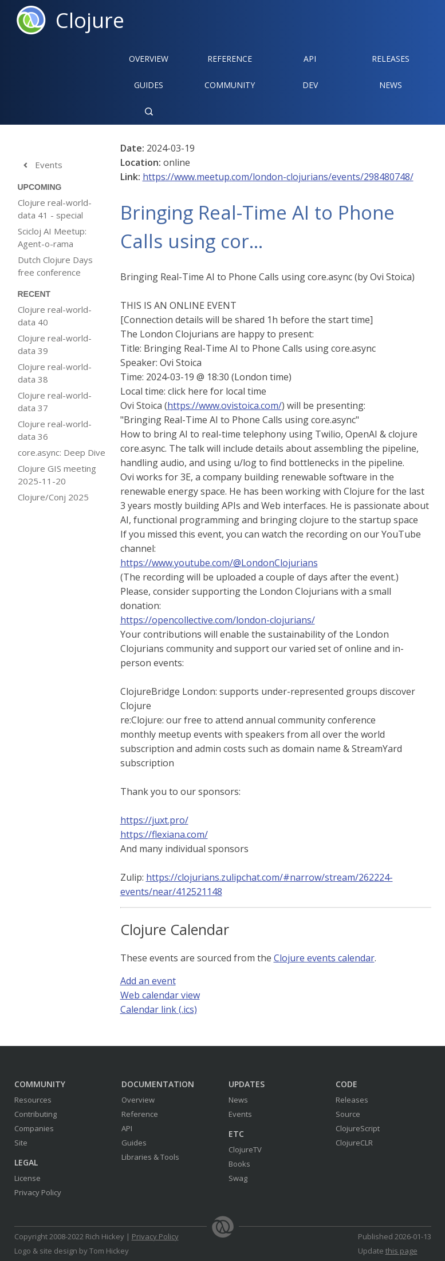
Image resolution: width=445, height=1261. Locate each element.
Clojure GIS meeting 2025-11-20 (57, 475)
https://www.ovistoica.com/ (224, 405)
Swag (238, 1178)
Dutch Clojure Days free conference (55, 266)
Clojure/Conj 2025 (53, 497)
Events (40, 165)
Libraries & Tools (150, 1157)
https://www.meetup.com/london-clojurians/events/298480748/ (278, 176)
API (310, 58)
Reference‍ (229, 58)
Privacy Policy (37, 1192)
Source (348, 1114)
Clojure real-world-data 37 (55, 401)
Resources (33, 1100)
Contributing (35, 1114)
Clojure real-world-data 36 (55, 430)
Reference (139, 1114)
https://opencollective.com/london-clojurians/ (217, 620)
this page (401, 1251)
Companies (34, 1128)
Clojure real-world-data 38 (55, 373)
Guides (148, 84)
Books (239, 1164)
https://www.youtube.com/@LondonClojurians (219, 562)
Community (229, 84)
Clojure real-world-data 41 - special (55, 209)
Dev (310, 84)
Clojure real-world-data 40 (55, 316)
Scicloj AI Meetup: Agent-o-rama (52, 237)
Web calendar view (160, 995)
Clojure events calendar (324, 958)
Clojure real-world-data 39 (55, 344)
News (390, 84)
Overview (148, 58)
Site (20, 1142)
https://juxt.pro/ (154, 820)
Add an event (148, 980)
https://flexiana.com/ (164, 834)
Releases (390, 58)
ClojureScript (358, 1128)
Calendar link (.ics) (158, 1009)
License (27, 1178)
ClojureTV (245, 1149)
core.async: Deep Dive (61, 452)
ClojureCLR (354, 1142)
